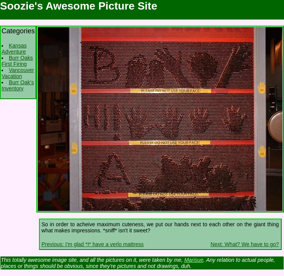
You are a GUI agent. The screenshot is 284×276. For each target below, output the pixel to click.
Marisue (193, 260)
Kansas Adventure (14, 48)
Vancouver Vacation (18, 73)
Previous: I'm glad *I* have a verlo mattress (93, 244)
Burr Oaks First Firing (17, 61)
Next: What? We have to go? (245, 244)
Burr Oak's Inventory (18, 85)
